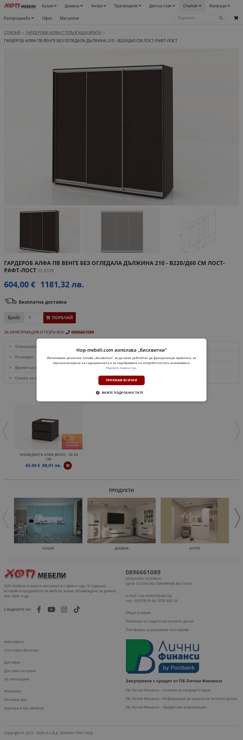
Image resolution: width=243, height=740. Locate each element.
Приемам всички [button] (121, 380)
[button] (121, 392)
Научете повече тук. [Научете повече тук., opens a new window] (121, 368)
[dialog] (122, 369)
